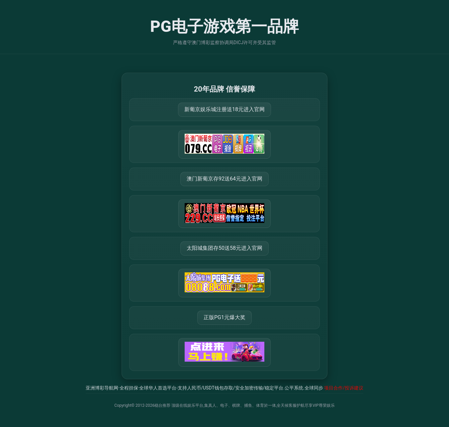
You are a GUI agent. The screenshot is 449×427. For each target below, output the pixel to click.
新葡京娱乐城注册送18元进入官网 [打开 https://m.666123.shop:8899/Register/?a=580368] (224, 109)
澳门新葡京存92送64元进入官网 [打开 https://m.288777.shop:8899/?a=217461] (224, 179)
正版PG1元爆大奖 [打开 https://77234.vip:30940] (224, 317)
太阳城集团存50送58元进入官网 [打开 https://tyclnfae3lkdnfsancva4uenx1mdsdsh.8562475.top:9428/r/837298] (224, 248)
